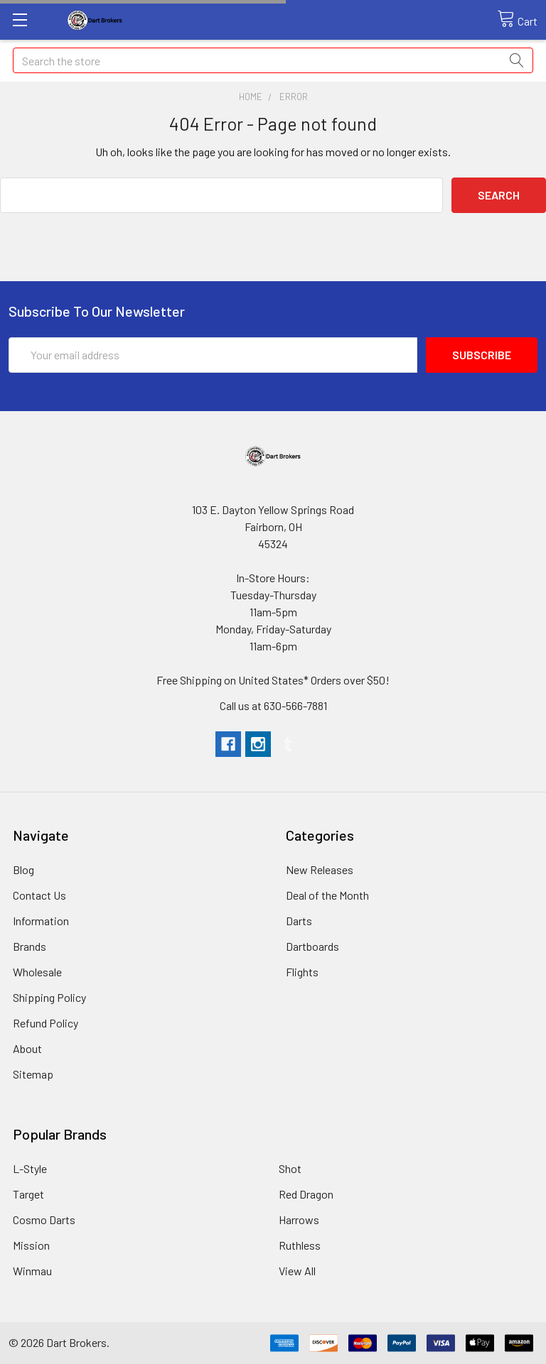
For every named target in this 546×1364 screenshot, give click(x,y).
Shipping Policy (49, 997)
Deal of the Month (327, 895)
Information (41, 920)
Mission (31, 1245)
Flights (302, 971)
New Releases (319, 869)
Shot (290, 1168)
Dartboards (312, 946)
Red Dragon (306, 1194)
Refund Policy (45, 1023)
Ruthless (300, 1245)
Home (250, 96)
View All (297, 1270)
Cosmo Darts (44, 1219)
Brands (29, 946)
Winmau (32, 1270)
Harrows (299, 1219)
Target (28, 1194)
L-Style (30, 1168)
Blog (23, 869)
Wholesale (37, 971)
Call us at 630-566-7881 (273, 705)
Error (293, 96)
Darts (299, 920)
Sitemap (33, 1074)
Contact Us (39, 895)
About (27, 1048)
